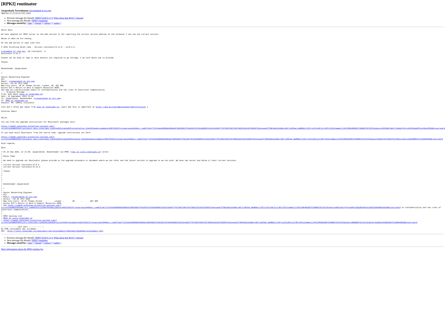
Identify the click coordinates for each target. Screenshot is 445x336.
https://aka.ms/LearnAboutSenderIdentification (121, 122)
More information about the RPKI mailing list (22, 290)
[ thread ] (38, 23)
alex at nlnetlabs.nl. (48, 122)
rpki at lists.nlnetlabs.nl (85, 176)
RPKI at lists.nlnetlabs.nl (17, 256)
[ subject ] (47, 23)
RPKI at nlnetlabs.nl (17, 115)
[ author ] (57, 23)
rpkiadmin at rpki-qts (14, 56)
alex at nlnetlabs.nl (31, 107)
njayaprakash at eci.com (40, 10)
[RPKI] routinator (39, 20)
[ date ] (30, 23)
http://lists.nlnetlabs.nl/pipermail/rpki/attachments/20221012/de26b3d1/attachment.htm (55, 271)
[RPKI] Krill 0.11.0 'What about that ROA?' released (59, 18)
